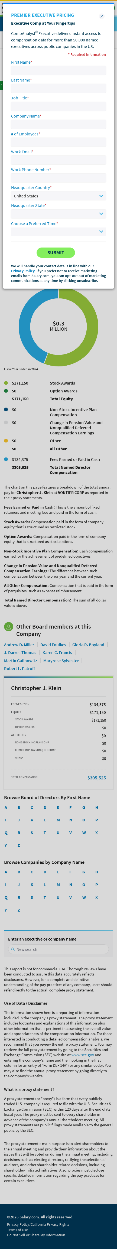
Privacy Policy (23, 270)
